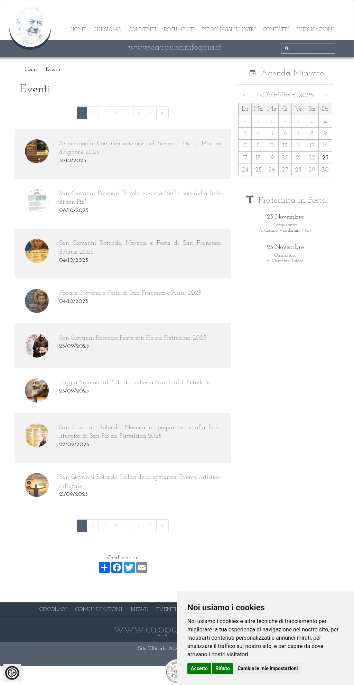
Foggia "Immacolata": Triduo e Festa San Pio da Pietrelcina (135, 382)
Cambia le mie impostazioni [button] (267, 668)
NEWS (139, 609)
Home (78, 30)
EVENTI (166, 609)
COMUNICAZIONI (98, 609)
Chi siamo (107, 30)
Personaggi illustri (229, 30)
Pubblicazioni (315, 30)
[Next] (162, 113)
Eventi (53, 69)
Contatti (276, 30)
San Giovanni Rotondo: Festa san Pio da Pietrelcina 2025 (132, 338)
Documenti (179, 30)
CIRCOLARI (53, 609)
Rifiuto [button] (222, 668)
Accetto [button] (199, 668)
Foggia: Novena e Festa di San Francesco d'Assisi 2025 (130, 293)
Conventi (142, 30)
